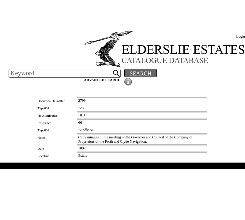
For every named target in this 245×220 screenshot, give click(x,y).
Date (41, 148)
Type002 (43, 130)
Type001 (43, 108)
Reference (44, 123)
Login (240, 36)
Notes (42, 137)
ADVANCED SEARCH (102, 80)
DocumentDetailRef (51, 101)
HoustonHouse (48, 115)
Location (44, 156)
